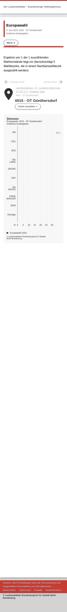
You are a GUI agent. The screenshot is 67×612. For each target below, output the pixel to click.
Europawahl (17, 25)
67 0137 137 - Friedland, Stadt (30, 91)
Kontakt (38, 590)
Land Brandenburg (24, 88)
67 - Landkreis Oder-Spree (47, 88)
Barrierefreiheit (53, 590)
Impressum (25, 590)
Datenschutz (9, 590)
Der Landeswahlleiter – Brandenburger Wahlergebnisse (32, 6)
